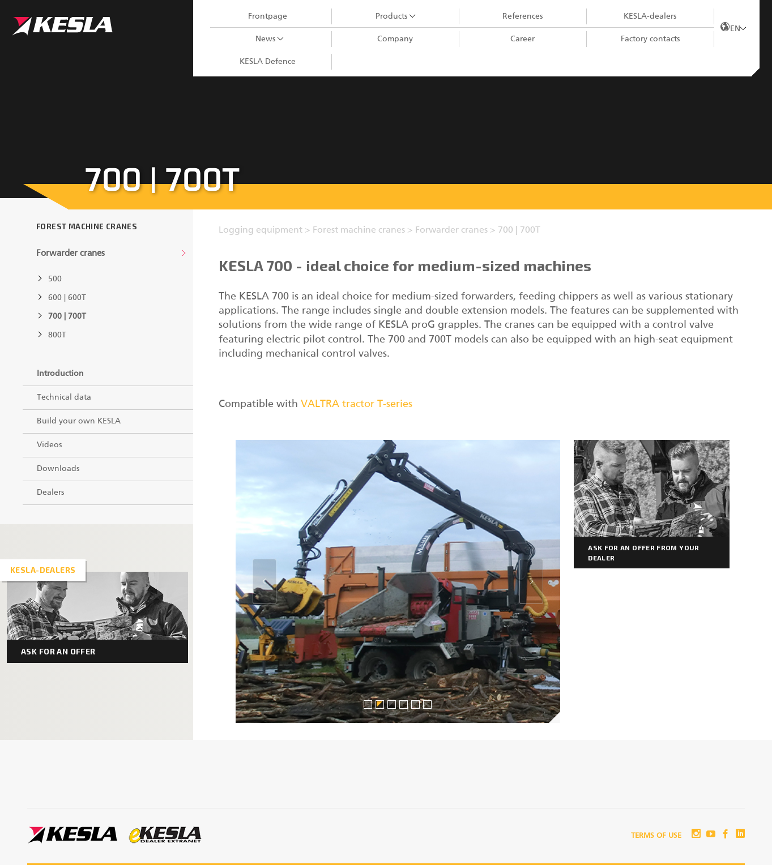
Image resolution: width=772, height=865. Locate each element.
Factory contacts (650, 39)
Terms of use (656, 836)
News (265, 39)
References (522, 16)
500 (55, 279)
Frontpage (267, 16)
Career (522, 39)
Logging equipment (262, 230)
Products (391, 16)
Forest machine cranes (86, 226)
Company (395, 39)
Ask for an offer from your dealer (643, 552)
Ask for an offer (58, 651)
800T (57, 335)
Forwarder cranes (70, 253)
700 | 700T (67, 316)
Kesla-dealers (42, 570)
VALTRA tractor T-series (356, 404)
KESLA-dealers (650, 16)
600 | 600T (67, 298)
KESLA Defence (268, 62)
